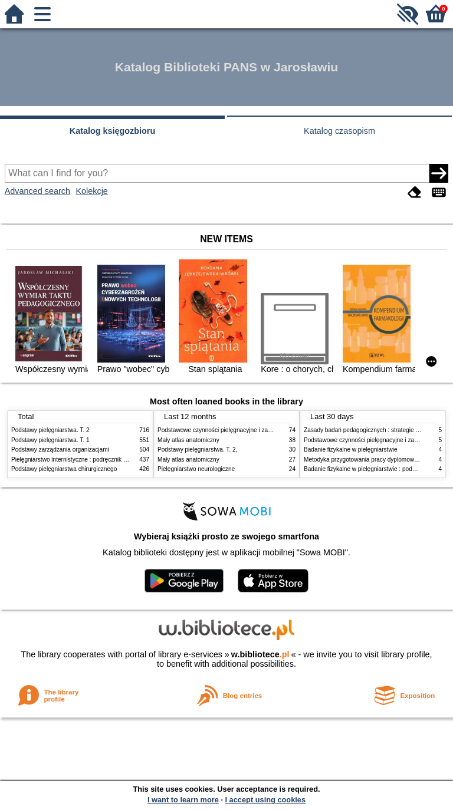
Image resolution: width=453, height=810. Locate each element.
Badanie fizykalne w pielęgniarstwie (351, 449)
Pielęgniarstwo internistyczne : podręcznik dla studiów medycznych (99, 459)
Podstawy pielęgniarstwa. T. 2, (197, 449)
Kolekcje (91, 191)
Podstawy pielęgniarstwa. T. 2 (50, 430)
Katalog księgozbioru (113, 131)
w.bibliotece (260, 654)
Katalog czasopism (339, 131)
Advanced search (37, 191)
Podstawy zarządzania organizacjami (60, 449)
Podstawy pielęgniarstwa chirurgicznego (64, 469)
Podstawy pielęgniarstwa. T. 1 (50, 440)
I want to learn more (183, 799)
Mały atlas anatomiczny (188, 440)
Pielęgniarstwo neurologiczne (196, 469)
